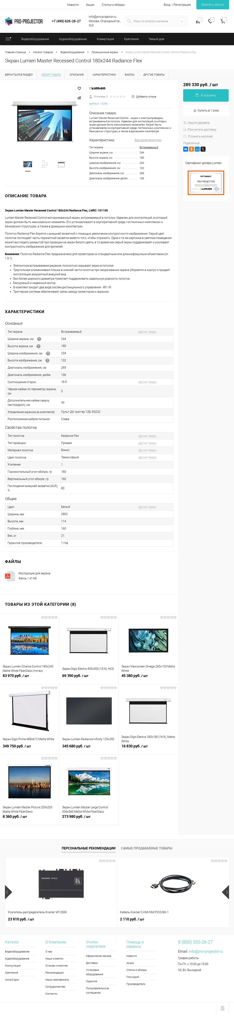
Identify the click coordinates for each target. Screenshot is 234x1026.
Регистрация (182, 4)
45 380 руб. (148, 678)
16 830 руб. (148, 748)
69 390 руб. (89, 678)
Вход (167, 4)
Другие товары (147, 331)
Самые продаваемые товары (146, 848)
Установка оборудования (94, 972)
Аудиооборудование (17, 958)
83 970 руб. (30, 678)
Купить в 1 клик (206, 110)
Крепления (11, 972)
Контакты (51, 993)
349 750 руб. (30, 748)
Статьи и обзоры (113, 4)
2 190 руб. (169, 919)
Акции (90, 4)
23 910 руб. (21, 919)
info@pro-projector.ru (206, 951)
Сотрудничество (55, 986)
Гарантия (91, 981)
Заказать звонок (212, 4)
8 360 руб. (30, 818)
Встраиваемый (149, 147)
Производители (135, 984)
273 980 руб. (89, 818)
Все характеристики (148, 140)
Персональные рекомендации (88, 848)
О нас (48, 951)
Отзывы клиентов (56, 965)
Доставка (92, 962)
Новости (73, 4)
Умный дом (12, 979)
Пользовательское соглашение (97, 990)
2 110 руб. (95, 919)
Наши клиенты (54, 958)
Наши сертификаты (57, 979)
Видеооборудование (17, 951)
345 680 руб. (89, 748)
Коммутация (12, 965)
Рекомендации (54, 972)
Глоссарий (132, 976)
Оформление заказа (98, 955)
